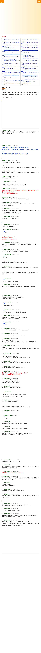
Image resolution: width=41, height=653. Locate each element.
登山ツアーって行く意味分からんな (8, 47)
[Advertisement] (11, 448)
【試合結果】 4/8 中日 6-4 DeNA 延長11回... (9, 59)
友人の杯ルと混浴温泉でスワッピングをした (28, 81)
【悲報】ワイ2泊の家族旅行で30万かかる (9, 48)
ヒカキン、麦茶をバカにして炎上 (8, 52)
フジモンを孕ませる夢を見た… (26, 55)
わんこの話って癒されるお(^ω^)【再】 (8, 68)
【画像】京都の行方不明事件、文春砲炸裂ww (28, 68)
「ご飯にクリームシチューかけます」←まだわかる (29, 75)
